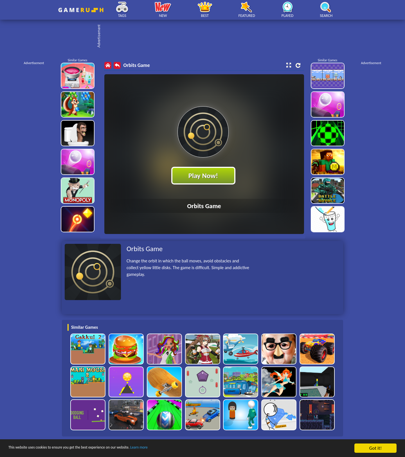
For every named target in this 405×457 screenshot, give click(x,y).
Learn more (176, 448)
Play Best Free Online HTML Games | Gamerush (81, 10)
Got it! (375, 448)
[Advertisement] (205, 36)
